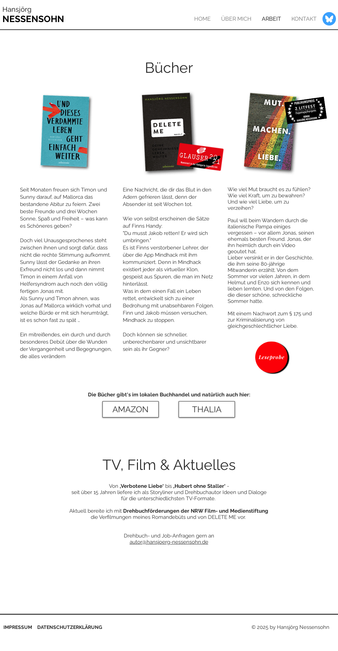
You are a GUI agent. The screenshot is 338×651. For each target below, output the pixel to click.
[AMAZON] (130, 409)
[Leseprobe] (271, 357)
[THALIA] (207, 409)
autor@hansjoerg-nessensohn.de (169, 542)
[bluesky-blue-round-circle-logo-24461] (329, 19)
